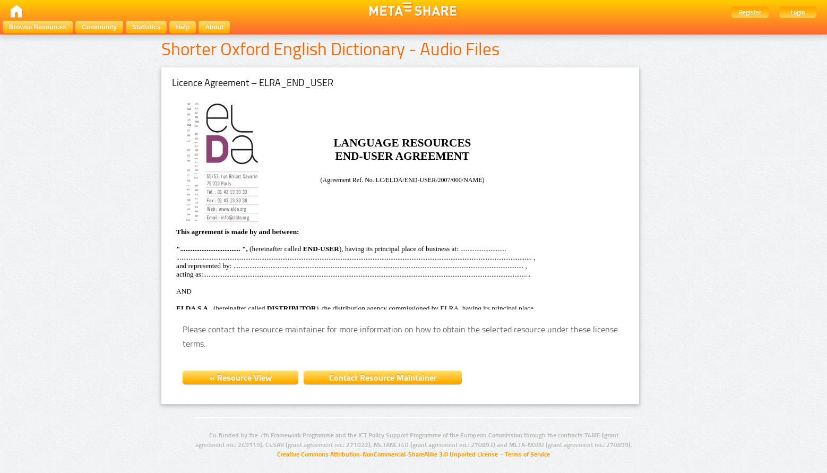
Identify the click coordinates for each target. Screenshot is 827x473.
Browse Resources (37, 27)
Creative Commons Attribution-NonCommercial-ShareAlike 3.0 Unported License (387, 454)
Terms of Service (527, 454)
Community (99, 27)
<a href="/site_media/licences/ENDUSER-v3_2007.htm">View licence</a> (358, 203)
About (214, 27)
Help (182, 27)
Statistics (146, 27)
